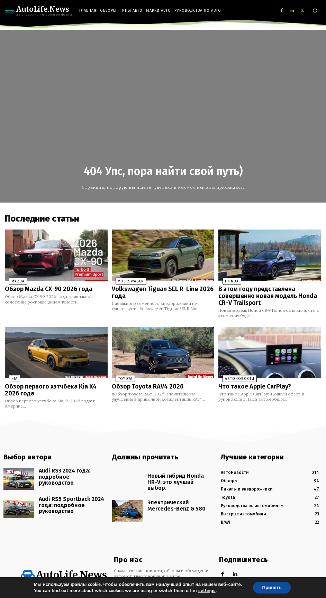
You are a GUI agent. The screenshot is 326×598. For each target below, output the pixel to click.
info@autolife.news (157, 571)
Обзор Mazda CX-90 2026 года (43, 287)
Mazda (13, 280)
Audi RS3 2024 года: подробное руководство (71, 459)
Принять (272, 587)
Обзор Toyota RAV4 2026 (143, 375)
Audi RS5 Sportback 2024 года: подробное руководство (70, 487)
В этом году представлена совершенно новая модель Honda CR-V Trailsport (269, 290)
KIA (10, 368)
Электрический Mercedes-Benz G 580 (179, 481)
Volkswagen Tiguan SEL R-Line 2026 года (163, 287)
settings (205, 590)
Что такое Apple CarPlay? (250, 375)
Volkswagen (125, 280)
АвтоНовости (232, 368)
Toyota (120, 368)
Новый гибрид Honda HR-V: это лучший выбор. (179, 464)
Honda (227, 280)
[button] (315, 10)
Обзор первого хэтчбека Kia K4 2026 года (52, 378)
